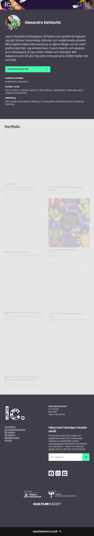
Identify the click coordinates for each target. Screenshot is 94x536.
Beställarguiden (12, 437)
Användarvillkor (45, 531)
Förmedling (10, 427)
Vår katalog (10, 435)
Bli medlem (10, 432)
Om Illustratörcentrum (15, 429)
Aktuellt (8, 440)
